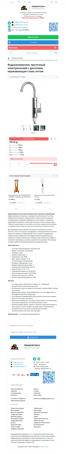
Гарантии (14, 391)
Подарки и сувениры (17, 429)
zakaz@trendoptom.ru (20, 27)
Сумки (36, 416)
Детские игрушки (16, 416)
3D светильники (39, 424)
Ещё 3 (33, 132)
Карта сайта (37, 395)
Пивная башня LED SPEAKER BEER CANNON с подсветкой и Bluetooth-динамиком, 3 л (19, 196)
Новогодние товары (17, 418)
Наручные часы (39, 420)
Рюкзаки (36, 414)
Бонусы (36, 389)
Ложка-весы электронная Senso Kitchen (44, 196)
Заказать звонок (33, 37)
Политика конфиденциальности (44, 398)
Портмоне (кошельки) (41, 412)
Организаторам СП (17, 389)
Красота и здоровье (17, 412)
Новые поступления (17, 408)
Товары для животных (41, 418)
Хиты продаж (15, 410)
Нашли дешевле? (28, 139)
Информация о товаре (33, 77)
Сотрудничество (16, 393)
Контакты (14, 395)
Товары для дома (16, 414)
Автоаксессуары (16, 424)
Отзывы (36, 391)
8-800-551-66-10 (21, 22)
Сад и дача (37, 427)
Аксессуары (37, 410)
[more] (23, 202)
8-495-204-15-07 (21, 25)
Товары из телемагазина (42, 422)
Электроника (38, 408)
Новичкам (37, 393)
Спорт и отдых (15, 427)
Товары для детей (16, 420)
